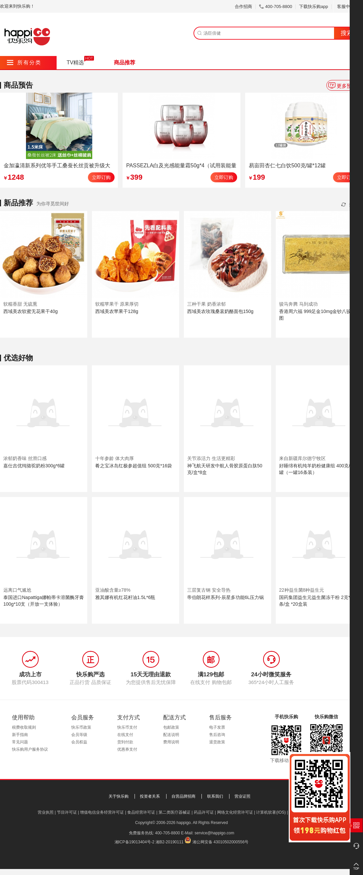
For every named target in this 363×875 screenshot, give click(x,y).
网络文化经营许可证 (235, 812)
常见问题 (20, 742)
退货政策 (217, 742)
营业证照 (242, 796)
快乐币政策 (81, 727)
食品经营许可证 (141, 812)
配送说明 (171, 734)
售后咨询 (217, 734)
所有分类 (24, 62)
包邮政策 (171, 727)
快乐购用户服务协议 (30, 749)
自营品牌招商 (183, 796)
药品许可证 (204, 812)
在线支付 (125, 734)
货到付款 (125, 742)
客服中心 (348, 6)
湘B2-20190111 (169, 842)
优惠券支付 (127, 749)
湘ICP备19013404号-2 (135, 842)
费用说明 (171, 742)
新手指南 (20, 734)
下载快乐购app (313, 6)
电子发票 (217, 727)
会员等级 (79, 734)
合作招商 (243, 6)
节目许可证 (67, 812)
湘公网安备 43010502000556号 (220, 842)
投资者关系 (150, 796)
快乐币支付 (127, 727)
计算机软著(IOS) (271, 812)
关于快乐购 (119, 796)
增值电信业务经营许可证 (102, 812)
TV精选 (75, 62)
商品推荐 (124, 62)
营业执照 (46, 812)
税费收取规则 (24, 727)
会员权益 (79, 742)
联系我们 (215, 796)
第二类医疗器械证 (174, 812)
